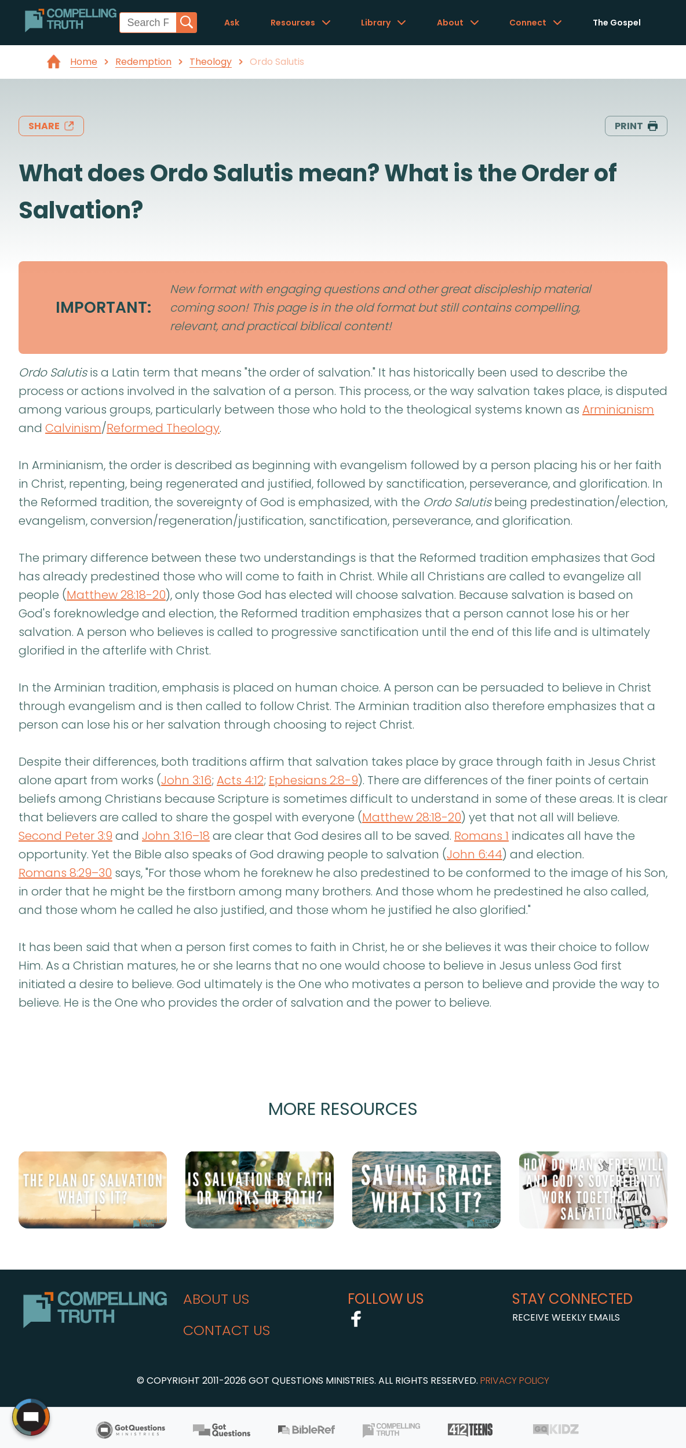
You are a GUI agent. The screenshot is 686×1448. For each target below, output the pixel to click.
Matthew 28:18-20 (116, 595)
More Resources (343, 1108)
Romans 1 (481, 836)
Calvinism (73, 428)
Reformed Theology (163, 428)
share (51, 126)
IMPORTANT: (103, 307)
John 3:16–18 (176, 836)
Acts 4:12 (240, 780)
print (636, 126)
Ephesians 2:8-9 (313, 780)
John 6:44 (474, 854)
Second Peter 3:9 (65, 836)
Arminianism (618, 409)
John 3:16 (186, 780)
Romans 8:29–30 (65, 873)
